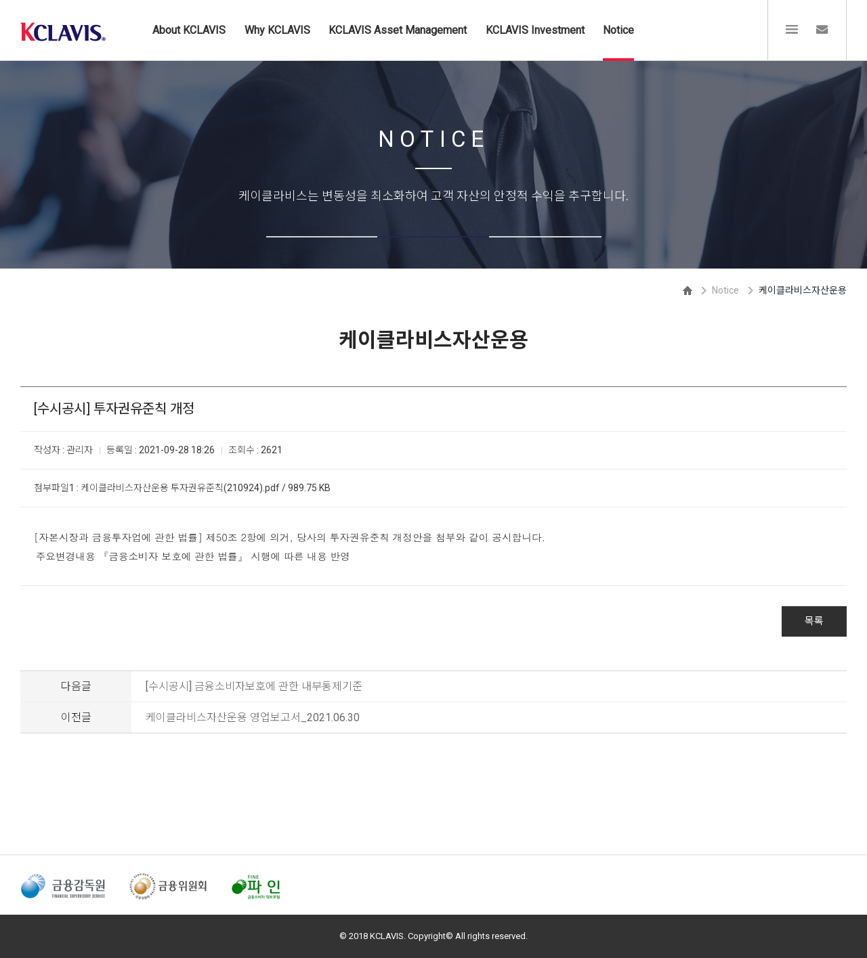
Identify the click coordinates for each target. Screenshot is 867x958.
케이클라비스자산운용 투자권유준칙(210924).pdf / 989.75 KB (206, 487)
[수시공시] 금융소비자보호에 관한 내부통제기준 (254, 686)
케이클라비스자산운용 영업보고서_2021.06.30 (253, 717)
